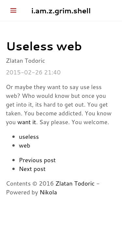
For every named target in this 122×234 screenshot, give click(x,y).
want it (26, 122)
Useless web (44, 46)
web (24, 145)
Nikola (48, 192)
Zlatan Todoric (75, 183)
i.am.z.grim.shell (60, 10)
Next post (32, 168)
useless (29, 136)
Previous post (37, 160)
